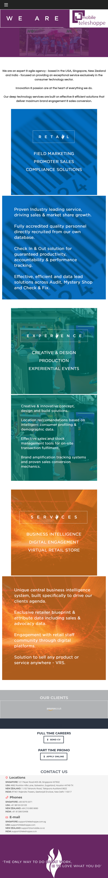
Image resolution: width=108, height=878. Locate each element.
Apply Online (53, 756)
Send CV (54, 739)
